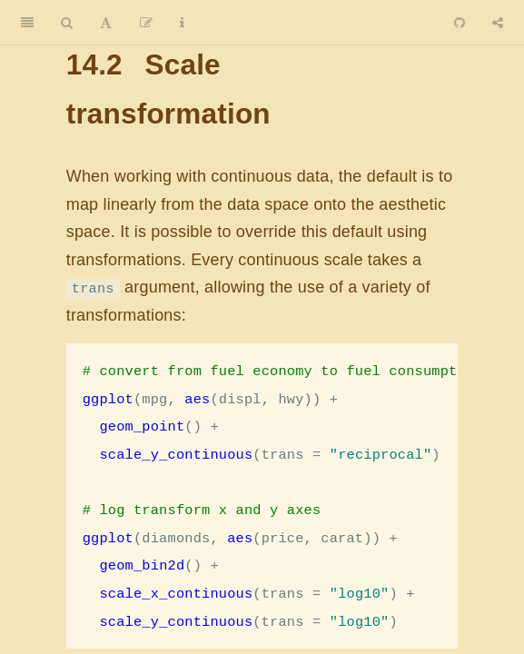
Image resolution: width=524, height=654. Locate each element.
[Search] (66, 22)
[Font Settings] (105, 22)
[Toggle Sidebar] (27, 22)
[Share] (498, 22)
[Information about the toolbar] (182, 22)
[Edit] (146, 22)
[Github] (459, 22)
